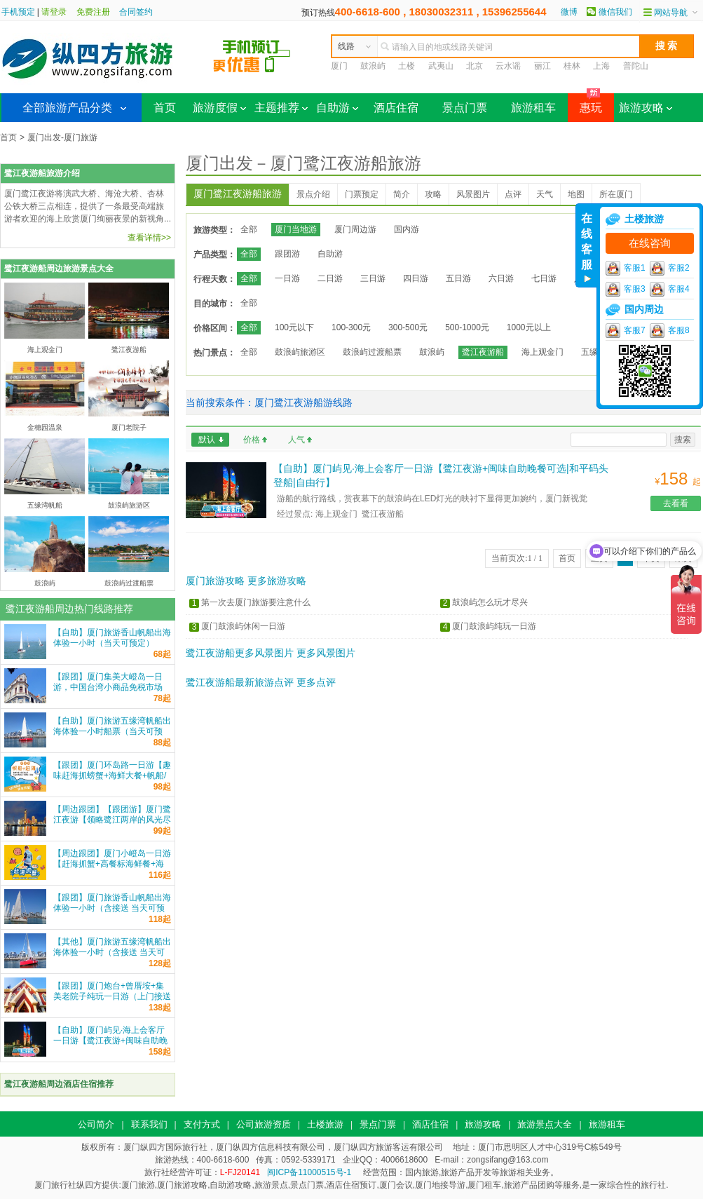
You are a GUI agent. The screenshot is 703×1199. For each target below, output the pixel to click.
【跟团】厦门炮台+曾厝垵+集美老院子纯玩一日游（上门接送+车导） (112, 996)
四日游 (415, 278)
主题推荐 (281, 108)
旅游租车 (533, 108)
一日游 (287, 278)
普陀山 (635, 66)
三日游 (372, 278)
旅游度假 (219, 108)
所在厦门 (616, 194)
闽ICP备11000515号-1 (309, 1172)
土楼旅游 (325, 1124)
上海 (601, 66)
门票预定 (361, 194)
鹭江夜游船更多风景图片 (240, 652)
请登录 (54, 12)
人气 (296, 440)
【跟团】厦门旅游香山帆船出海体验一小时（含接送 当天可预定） (112, 908)
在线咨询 (650, 243)
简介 (401, 194)
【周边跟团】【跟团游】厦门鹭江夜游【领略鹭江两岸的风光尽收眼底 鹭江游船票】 (112, 819)
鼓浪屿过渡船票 (372, 352)
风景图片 (473, 194)
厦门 (339, 66)
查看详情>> (149, 238)
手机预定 (18, 12)
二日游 (330, 278)
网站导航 (671, 13)
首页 (164, 108)
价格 (251, 440)
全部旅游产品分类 (67, 108)
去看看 (675, 503)
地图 (576, 194)
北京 (474, 66)
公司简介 (96, 1124)
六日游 (501, 278)
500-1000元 (467, 327)
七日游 (544, 278)
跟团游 (287, 254)
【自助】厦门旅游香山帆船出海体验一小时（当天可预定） (112, 638)
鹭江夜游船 (483, 352)
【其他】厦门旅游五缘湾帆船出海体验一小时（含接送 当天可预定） (112, 952)
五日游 (458, 278)
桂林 (572, 66)
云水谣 (508, 66)
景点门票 (464, 108)
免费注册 (93, 12)
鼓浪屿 (372, 66)
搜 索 (666, 45)
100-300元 (351, 327)
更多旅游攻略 (276, 580)
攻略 (433, 194)
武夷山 (440, 66)
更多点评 (316, 682)
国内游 (406, 229)
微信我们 (615, 12)
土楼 (406, 66)
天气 (544, 194)
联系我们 (149, 1124)
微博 (569, 12)
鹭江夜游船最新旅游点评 (240, 682)
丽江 (542, 66)
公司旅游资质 (263, 1124)
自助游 (337, 108)
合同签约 (136, 12)
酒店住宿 (396, 108)
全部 (248, 229)
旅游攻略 (645, 108)
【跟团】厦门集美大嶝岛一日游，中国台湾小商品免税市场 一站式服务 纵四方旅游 (108, 687)
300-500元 (408, 327)
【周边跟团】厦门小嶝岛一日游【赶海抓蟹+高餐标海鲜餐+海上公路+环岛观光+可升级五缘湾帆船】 (112, 869)
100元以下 (294, 327)
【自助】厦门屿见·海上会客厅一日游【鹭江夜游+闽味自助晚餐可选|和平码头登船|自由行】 (110, 1040)
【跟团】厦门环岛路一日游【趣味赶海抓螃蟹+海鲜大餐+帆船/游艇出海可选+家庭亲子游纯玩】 (112, 780)
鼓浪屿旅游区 (300, 352)
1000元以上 (529, 327)
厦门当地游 (296, 229)
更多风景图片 (325, 652)
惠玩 (585, 103)
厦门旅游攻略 (215, 580)
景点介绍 (313, 194)
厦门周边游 (355, 229)
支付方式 (202, 1124)
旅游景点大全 (544, 1124)
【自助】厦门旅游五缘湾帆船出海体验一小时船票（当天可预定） (112, 731)
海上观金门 (542, 352)
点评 (513, 194)
